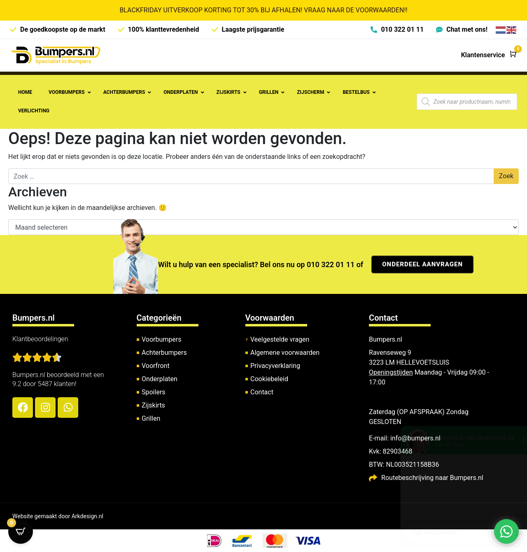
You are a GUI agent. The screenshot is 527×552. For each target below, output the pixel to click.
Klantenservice (483, 55)
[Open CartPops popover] (20, 531)
